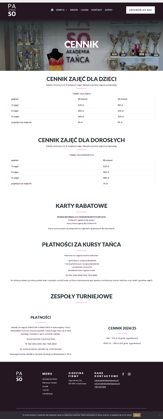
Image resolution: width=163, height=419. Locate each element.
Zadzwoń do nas (140, 10)
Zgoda (136, 415)
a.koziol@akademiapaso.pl (107, 383)
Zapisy (109, 10)
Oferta (60, 10)
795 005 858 (100, 387)
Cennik (85, 10)
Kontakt (96, 10)
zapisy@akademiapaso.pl (106, 380)
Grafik (74, 10)
